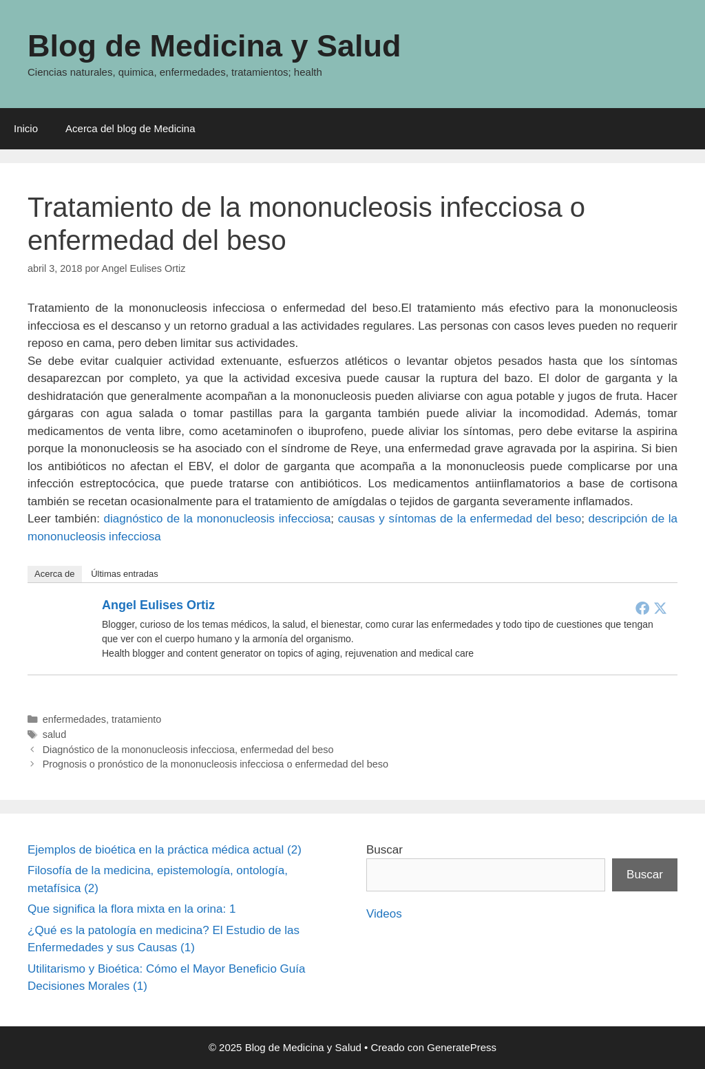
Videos (384, 913)
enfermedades (74, 719)
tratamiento (136, 719)
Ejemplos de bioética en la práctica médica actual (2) (165, 849)
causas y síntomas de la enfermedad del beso (459, 518)
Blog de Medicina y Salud (214, 45)
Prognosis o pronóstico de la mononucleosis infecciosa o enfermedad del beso (215, 764)
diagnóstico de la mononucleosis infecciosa (217, 518)
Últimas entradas (124, 574)
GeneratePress (461, 1047)
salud (55, 734)
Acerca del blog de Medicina (130, 128)
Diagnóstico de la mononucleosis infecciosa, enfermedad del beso (188, 749)
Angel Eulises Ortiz (158, 605)
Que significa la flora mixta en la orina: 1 (131, 908)
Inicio (26, 128)
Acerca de (54, 574)
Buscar (384, 849)
